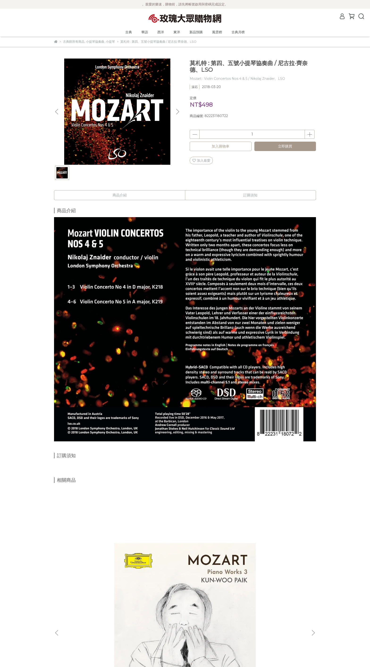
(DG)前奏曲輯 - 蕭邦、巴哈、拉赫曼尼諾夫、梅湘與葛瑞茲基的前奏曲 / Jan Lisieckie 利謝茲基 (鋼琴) (152, 550)
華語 (144, 32)
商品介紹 (120, 195)
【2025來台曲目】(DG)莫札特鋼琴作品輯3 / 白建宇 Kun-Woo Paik (88, 550)
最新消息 (60, 601)
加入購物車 (220, 146)
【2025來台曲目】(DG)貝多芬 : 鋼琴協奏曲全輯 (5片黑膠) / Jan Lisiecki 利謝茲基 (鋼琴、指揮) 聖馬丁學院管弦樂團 (217, 550)
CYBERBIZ (164, 655)
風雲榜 (217, 32)
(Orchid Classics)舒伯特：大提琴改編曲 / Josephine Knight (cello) (279, 550)
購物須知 (60, 622)
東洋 (176, 32)
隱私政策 (60, 629)
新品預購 (196, 32)
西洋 (160, 32)
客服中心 (60, 636)
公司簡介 (60, 608)
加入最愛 (201, 160)
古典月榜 (238, 32)
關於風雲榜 (62, 615)
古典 (128, 32)
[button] (177, 111)
